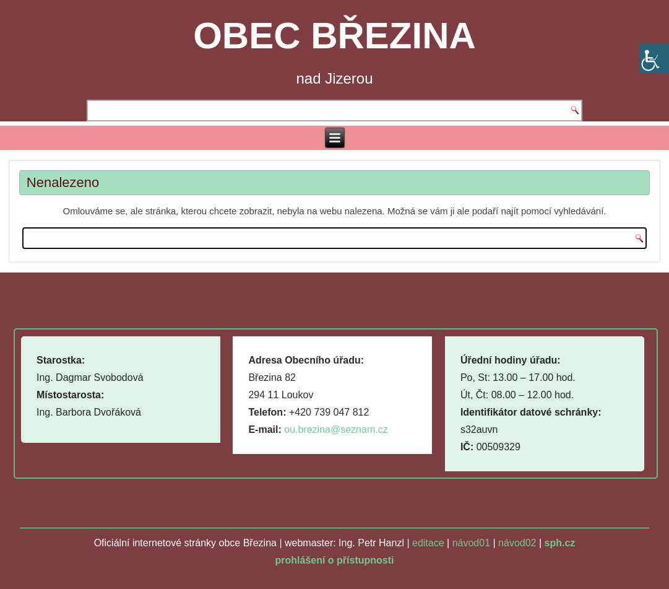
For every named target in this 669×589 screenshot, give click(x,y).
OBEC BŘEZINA (334, 35)
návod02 (517, 543)
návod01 (471, 543)
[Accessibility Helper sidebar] (654, 58)
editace (428, 543)
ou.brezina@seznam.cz (335, 429)
